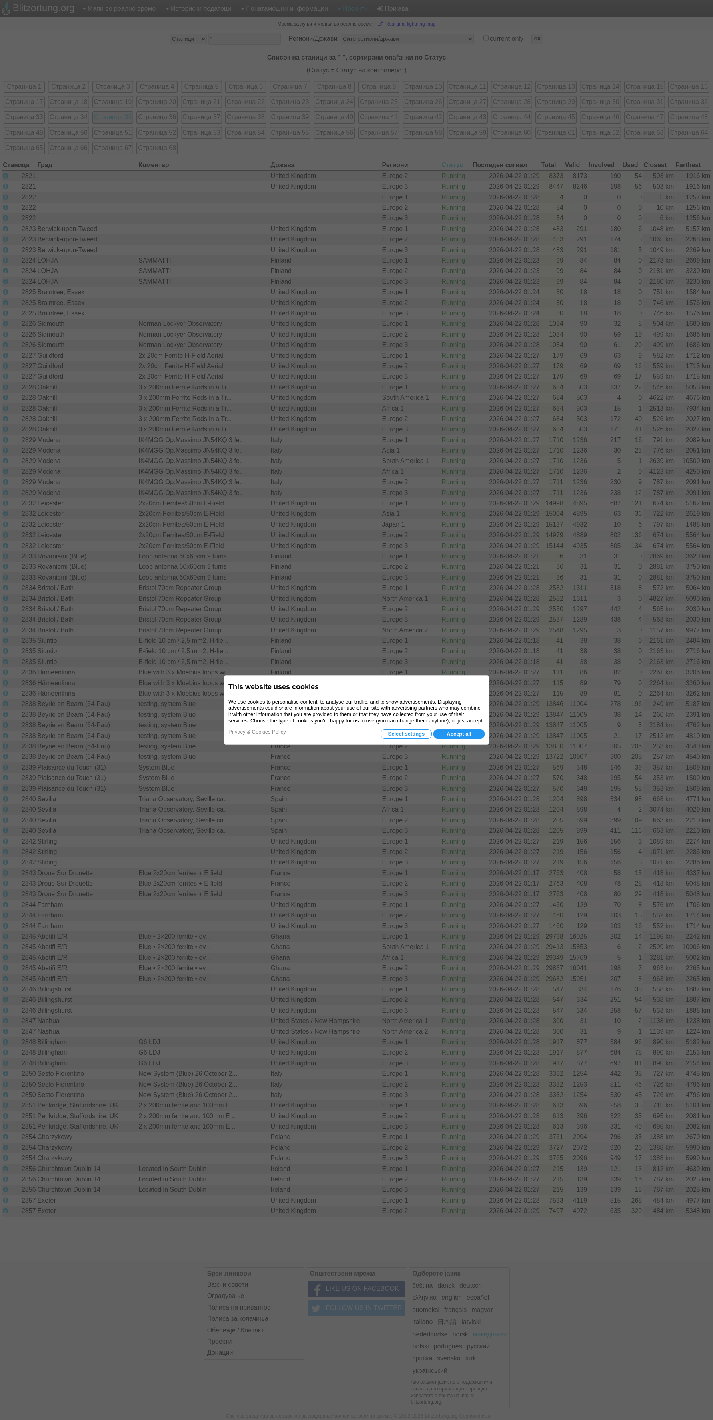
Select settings (406, 734)
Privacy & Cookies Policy (257, 732)
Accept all (459, 734)
